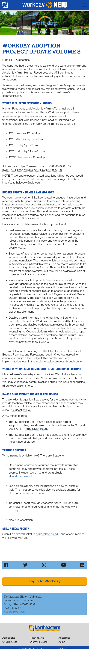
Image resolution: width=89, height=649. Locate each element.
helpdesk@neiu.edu (47, 534)
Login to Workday (44, 581)
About (62, 641)
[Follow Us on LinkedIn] (82, 565)
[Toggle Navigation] (84, 5)
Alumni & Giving (38, 641)
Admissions (8, 637)
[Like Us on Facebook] (6, 565)
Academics (64, 637)
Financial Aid (37, 637)
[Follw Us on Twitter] (25, 565)
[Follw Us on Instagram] (44, 565)
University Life (9, 641)
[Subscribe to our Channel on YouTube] (63, 565)
